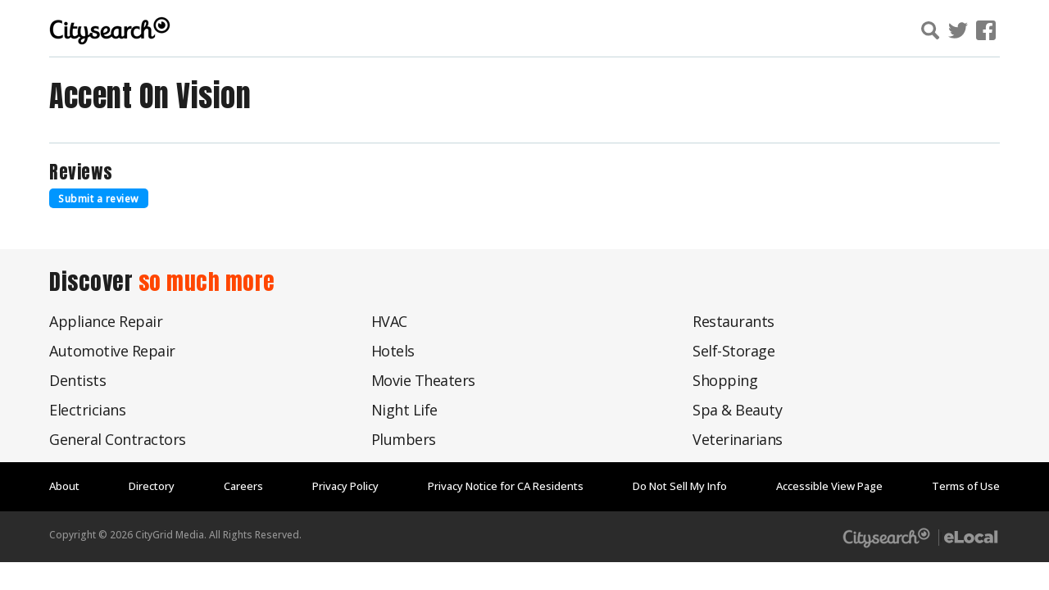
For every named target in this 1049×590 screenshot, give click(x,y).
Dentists (77, 380)
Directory (152, 486)
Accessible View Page (829, 486)
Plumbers (403, 439)
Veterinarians (738, 439)
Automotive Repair (112, 351)
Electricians (87, 410)
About (64, 486)
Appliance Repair (105, 321)
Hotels (393, 351)
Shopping (725, 380)
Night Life (404, 410)
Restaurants (733, 321)
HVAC (389, 321)
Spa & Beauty (737, 410)
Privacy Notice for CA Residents (506, 486)
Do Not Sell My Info (680, 486)
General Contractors (117, 439)
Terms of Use (966, 486)
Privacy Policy (345, 486)
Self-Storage (733, 351)
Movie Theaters (423, 380)
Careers (243, 486)
